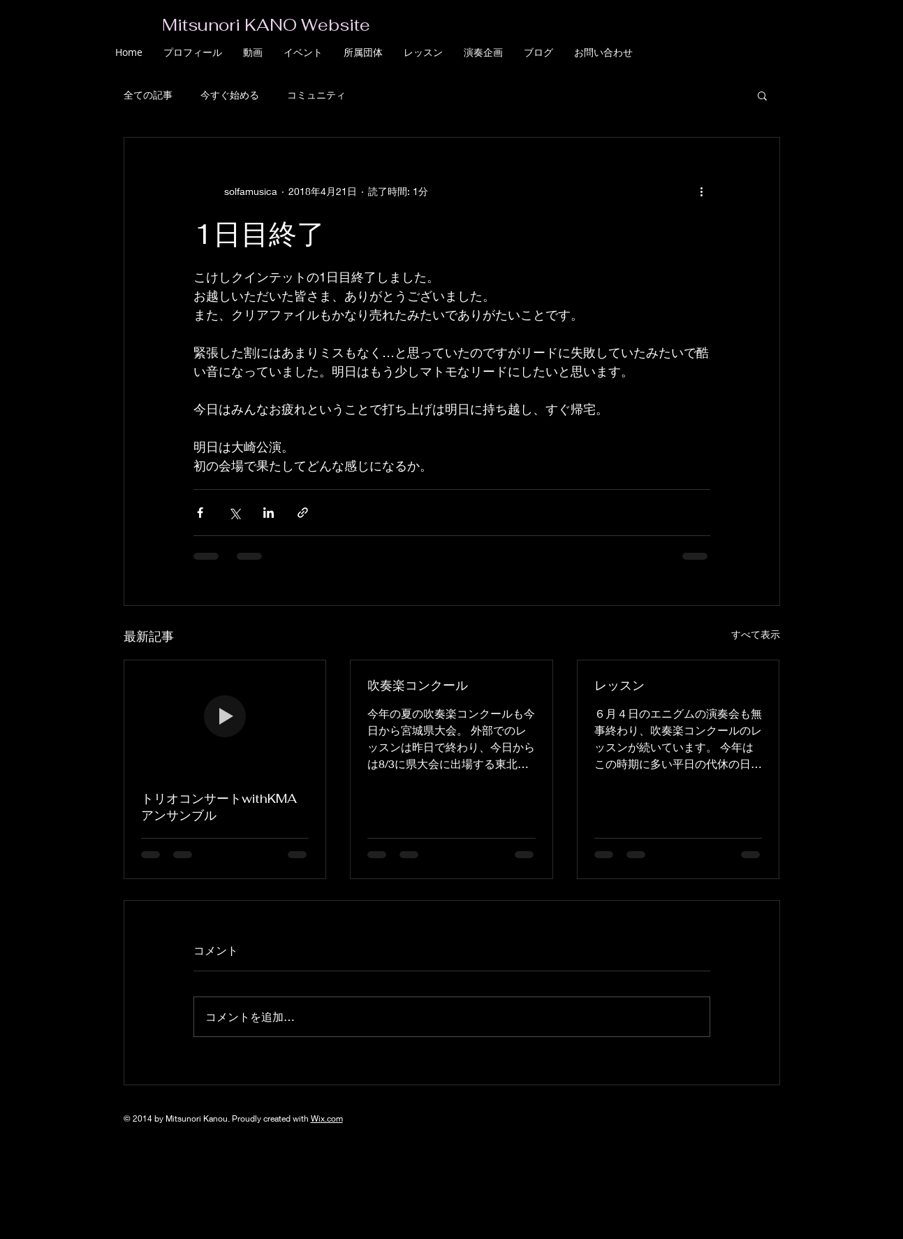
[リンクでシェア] (302, 512)
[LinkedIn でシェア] (268, 512)
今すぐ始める (229, 95)
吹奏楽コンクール (417, 685)
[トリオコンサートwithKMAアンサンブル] (225, 717)
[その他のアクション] (701, 190)
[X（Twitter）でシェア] (234, 512)
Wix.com (327, 1118)
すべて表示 (755, 634)
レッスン (619, 685)
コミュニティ (316, 95)
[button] (762, 95)
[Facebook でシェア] (200, 512)
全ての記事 (148, 95)
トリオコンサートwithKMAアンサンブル (219, 806)
